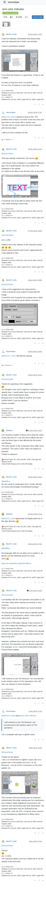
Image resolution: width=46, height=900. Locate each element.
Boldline (9, 430)
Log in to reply (37, 17)
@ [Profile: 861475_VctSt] (8, 117)
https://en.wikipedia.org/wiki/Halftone (16, 563)
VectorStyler (13, 2)
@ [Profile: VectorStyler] (7, 153)
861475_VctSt (11, 34)
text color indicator (28, 716)
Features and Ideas (10, 13)
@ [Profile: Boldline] (5, 481)
